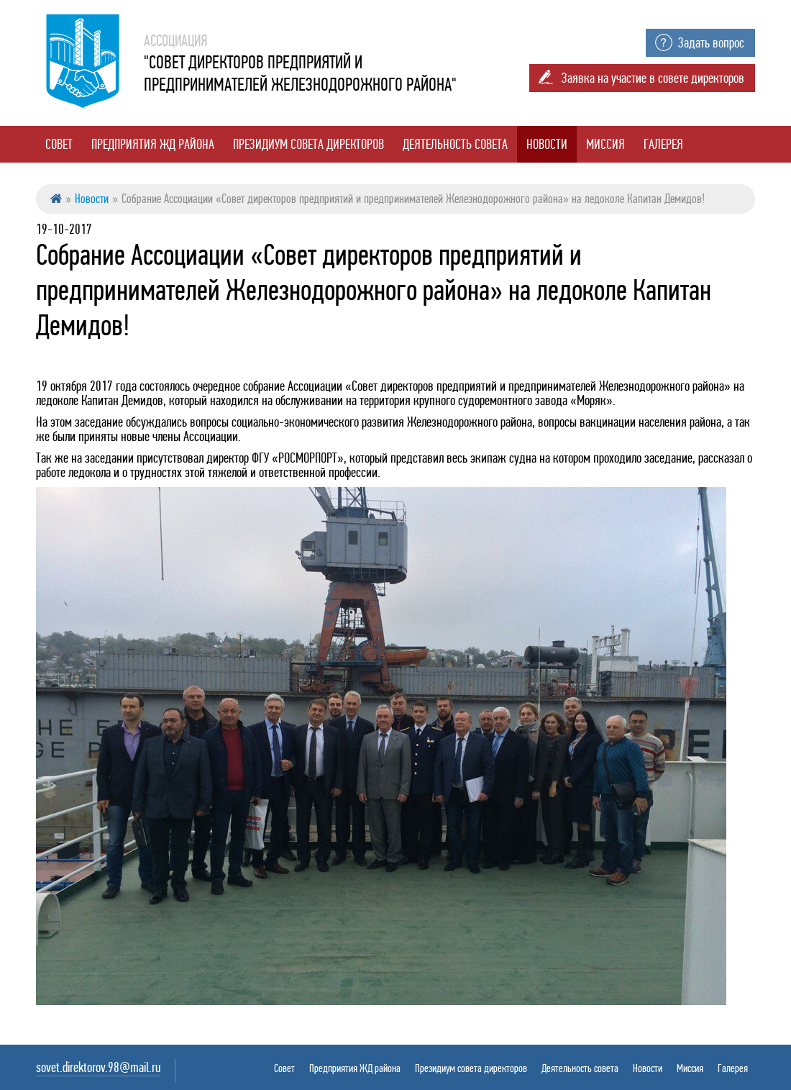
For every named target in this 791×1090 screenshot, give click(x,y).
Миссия (605, 144)
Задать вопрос (711, 43)
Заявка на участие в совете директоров (653, 78)
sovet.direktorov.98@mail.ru (98, 1067)
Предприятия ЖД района (152, 144)
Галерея (663, 144)
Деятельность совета (455, 144)
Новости (546, 144)
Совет (59, 144)
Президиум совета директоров (308, 144)
